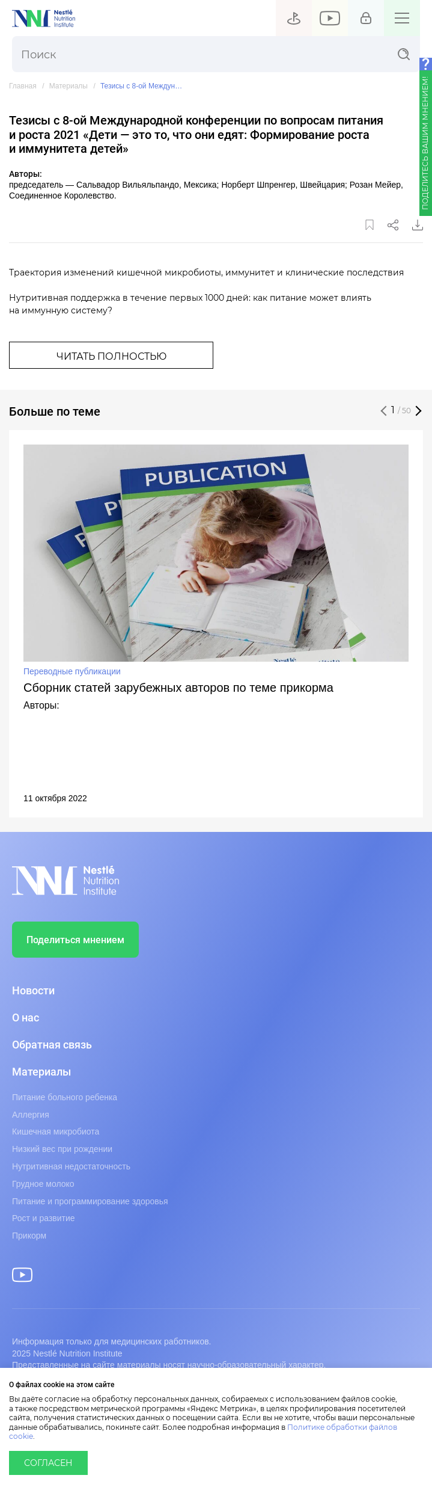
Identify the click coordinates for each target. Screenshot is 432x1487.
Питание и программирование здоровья (90, 1201)
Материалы (68, 86)
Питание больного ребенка (64, 1097)
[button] (384, 411)
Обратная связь (52, 1044)
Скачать (417, 225)
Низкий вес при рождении (62, 1149)
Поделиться (393, 225)
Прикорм (29, 1235)
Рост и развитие (43, 1218)
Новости (33, 990)
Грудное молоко (43, 1184)
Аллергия (30, 1114)
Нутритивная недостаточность (71, 1166)
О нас (25, 1017)
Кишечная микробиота (55, 1131)
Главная (23, 86)
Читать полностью (111, 357)
